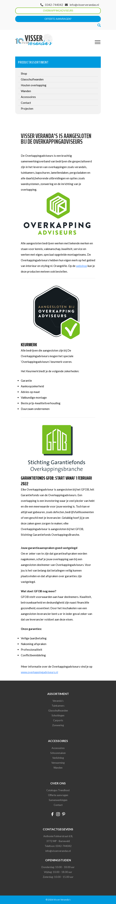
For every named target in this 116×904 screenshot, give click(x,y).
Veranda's (58, 700)
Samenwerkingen (58, 800)
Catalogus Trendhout (58, 790)
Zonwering (58, 725)
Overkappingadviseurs (58, 10)
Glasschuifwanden (58, 710)
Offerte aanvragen (58, 795)
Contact (58, 804)
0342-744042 (54, 4)
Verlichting (58, 757)
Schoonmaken (58, 752)
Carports (58, 720)
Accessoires (58, 748)
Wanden (58, 767)
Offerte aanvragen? (58, 18)
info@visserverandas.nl (84, 4)
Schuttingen (58, 715)
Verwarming (58, 762)
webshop (81, 265)
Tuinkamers (58, 705)
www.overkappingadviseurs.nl (39, 672)
